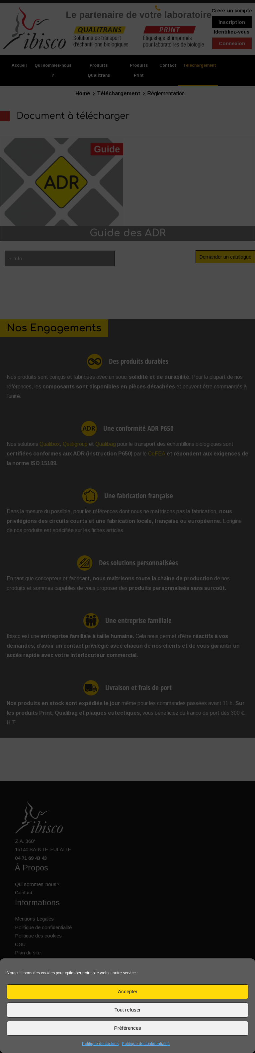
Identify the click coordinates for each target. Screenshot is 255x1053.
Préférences (127, 1028)
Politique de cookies (100, 1043)
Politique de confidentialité (146, 1043)
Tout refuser (127, 1009)
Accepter (127, 991)
